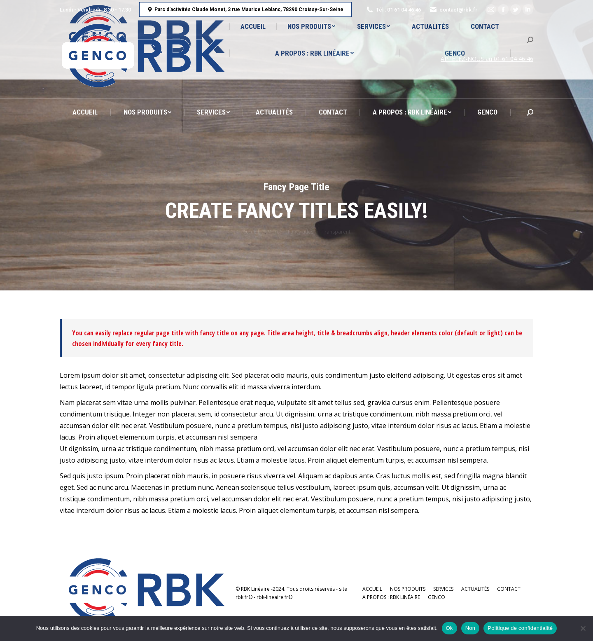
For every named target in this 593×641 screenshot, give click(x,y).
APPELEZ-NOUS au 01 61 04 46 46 (487, 59)
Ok (449, 628)
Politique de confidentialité (520, 628)
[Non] (583, 628)
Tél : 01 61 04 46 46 (393, 9)
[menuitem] (85, 112)
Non (470, 628)
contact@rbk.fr (453, 9)
